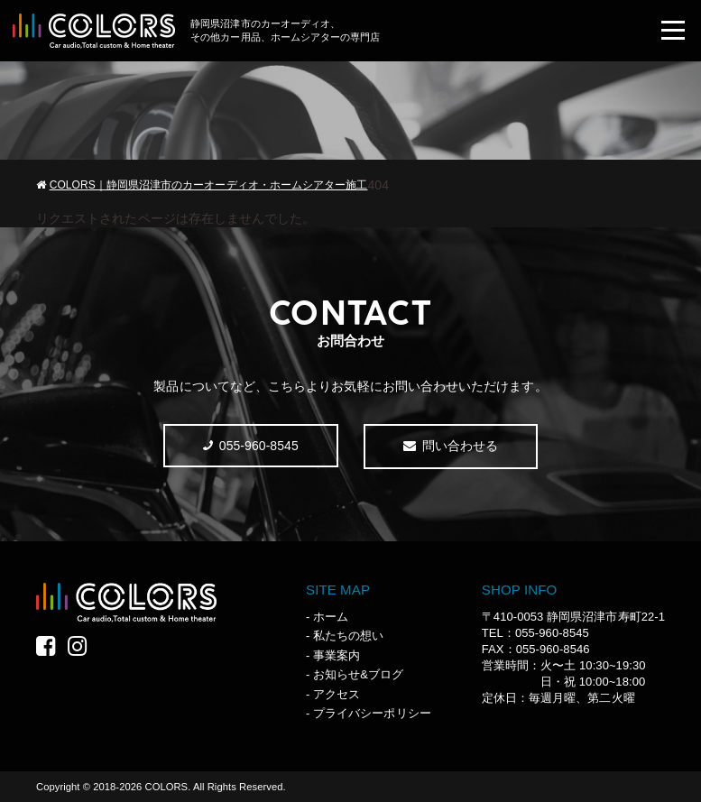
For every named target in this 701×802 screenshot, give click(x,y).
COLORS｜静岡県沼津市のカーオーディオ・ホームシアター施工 (209, 185)
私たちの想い (348, 635)
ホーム (330, 616)
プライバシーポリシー (372, 713)
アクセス (336, 694)
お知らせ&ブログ (358, 674)
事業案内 (336, 655)
